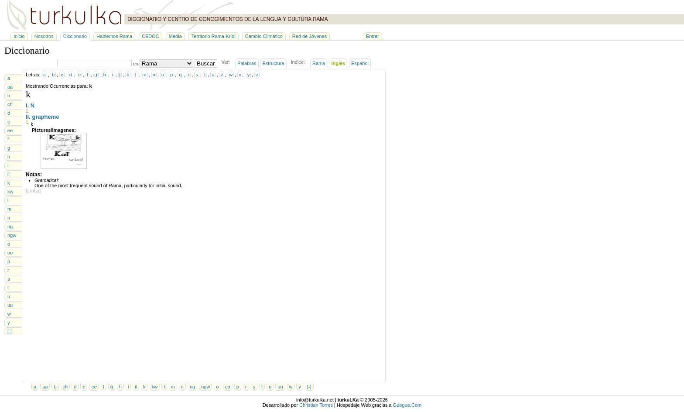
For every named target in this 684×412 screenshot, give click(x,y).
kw (10, 191)
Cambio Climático (264, 36)
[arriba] (33, 190)
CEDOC (150, 36)
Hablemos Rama (114, 36)
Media (175, 36)
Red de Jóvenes (309, 36)
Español (360, 63)
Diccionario (75, 36)
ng (10, 226)
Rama (318, 63)
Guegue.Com (407, 405)
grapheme (45, 116)
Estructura (273, 63)
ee (10, 130)
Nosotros (44, 36)
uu (10, 305)
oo (10, 252)
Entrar (372, 36)
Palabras (246, 63)
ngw (11, 235)
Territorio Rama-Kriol (214, 36)
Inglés (338, 63)
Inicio (19, 36)
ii (8, 174)
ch (10, 104)
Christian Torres (316, 405)
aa (10, 86)
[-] (9, 331)
